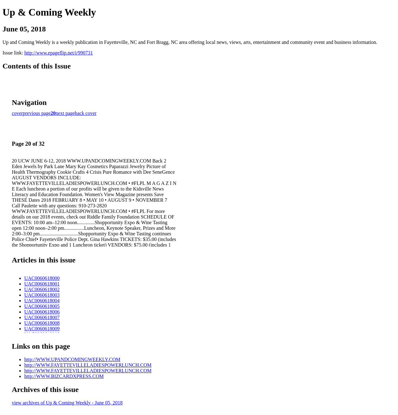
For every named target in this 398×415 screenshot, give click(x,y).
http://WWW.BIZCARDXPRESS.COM (64, 376)
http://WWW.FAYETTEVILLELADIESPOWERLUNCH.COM (87, 365)
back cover (86, 113)
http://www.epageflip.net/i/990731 (58, 52)
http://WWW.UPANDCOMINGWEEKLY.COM (72, 359)
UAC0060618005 (42, 306)
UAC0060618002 (42, 289)
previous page (37, 113)
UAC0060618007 (42, 317)
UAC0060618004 (42, 300)
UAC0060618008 (42, 323)
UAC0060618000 (42, 278)
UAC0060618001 (42, 283)
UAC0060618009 (42, 328)
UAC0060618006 (42, 311)
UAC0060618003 (42, 295)
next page (65, 113)
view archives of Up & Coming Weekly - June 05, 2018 (67, 402)
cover (17, 113)
